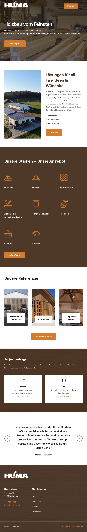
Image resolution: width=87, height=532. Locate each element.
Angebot (35, 496)
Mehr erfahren (14, 255)
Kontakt (71, 6)
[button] (81, 6)
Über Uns (54, 132)
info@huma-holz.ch (64, 396)
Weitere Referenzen (43, 336)
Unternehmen (38, 511)
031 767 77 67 (23, 396)
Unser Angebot (15, 44)
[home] (16, 5)
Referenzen (36, 501)
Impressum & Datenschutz (72, 527)
